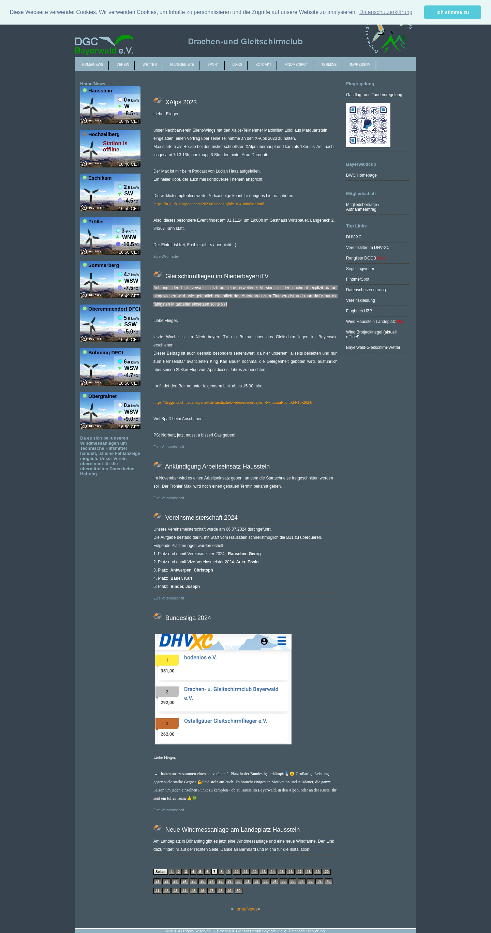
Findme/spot (296, 64)
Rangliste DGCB (361, 258)
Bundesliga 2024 (187, 617)
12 (254, 872)
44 (184, 891)
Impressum (360, 64)
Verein (123, 64)
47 (211, 891)
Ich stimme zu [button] (452, 12)
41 (157, 891)
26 (202, 881)
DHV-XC (353, 237)
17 (299, 872)
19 (317, 872)
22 (166, 881)
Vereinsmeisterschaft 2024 (201, 517)
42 (166, 891)
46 (202, 891)
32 (256, 881)
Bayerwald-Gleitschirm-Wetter (373, 347)
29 (229, 881)
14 (272, 872)
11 (246, 872)
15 (282, 872)
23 (175, 881)
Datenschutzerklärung (366, 289)
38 (310, 881)
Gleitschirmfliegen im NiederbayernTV (216, 276)
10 (237, 872)
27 (211, 881)
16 (291, 872)
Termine (329, 64)
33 (265, 881)
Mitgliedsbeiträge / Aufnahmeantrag (362, 207)
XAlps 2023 (180, 102)
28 (220, 881)
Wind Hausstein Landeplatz (371, 321)
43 (175, 891)
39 (319, 881)
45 (193, 891)
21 (157, 881)
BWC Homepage (361, 175)
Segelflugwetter (360, 268)
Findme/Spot (357, 279)
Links (237, 64)
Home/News (92, 64)
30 (238, 881)
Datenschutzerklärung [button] (386, 12)
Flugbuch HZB (359, 311)
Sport (213, 64)
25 (193, 881)
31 (247, 881)
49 (229, 891)
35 (283, 881)
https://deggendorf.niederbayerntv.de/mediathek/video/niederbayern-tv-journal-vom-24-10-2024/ (232, 402)
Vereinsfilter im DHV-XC (367, 247)
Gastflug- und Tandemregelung (374, 94)
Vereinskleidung (360, 300)
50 (238, 891)
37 (301, 881)
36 (292, 881)
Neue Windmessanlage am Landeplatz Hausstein (232, 829)
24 (184, 881)
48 (220, 891)
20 (327, 872)
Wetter (150, 64)
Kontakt (263, 64)
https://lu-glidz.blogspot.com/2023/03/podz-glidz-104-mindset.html (208, 204)
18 (309, 872)
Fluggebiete (182, 64)
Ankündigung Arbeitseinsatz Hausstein (217, 466)
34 (274, 881)
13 (264, 872)
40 (328, 881)
